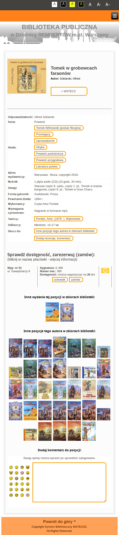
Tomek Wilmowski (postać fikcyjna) (58, 128)
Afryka (40, 147)
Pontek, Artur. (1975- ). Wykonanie (58, 218)
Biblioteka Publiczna (59, 27)
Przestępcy (43, 134)
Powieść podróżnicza (49, 153)
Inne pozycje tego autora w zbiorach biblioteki (65, 231)
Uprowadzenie (45, 140)
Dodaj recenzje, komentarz (53, 238)
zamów (75, 279)
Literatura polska (46, 166)
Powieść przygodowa (49, 160)
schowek (59, 279)
